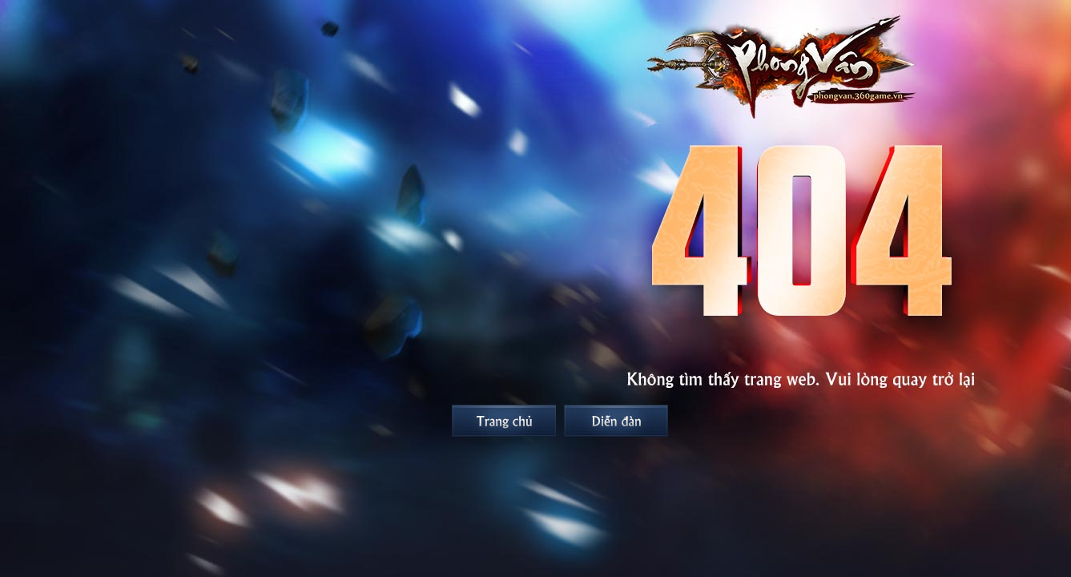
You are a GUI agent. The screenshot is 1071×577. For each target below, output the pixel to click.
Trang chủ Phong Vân (504, 421)
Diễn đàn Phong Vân (616, 421)
